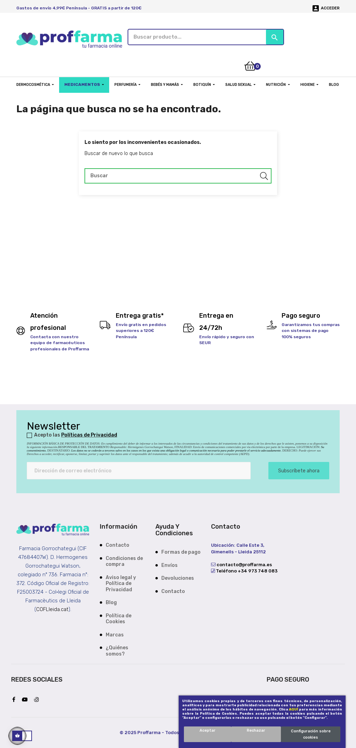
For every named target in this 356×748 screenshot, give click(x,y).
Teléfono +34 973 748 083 (246, 570)
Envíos (169, 564)
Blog (111, 602)
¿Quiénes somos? (117, 650)
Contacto (117, 544)
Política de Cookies (118, 618)
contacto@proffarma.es (244, 564)
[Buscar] (178, 174)
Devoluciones (177, 577)
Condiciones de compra (124, 561)
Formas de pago (181, 551)
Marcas (115, 634)
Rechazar (256, 730)
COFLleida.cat (52, 608)
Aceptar (208, 730)
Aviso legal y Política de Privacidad (121, 583)
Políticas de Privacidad (89, 434)
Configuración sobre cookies (311, 734)
